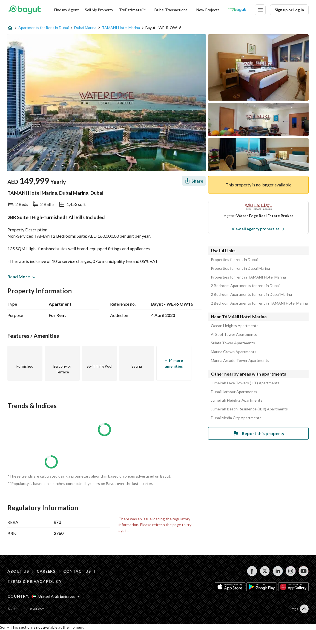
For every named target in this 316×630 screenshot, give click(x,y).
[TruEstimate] (132, 9)
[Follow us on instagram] (291, 571)
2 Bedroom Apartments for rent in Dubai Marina (251, 294)
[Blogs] (237, 9)
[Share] (194, 181)
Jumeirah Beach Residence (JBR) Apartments (249, 409)
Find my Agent (66, 9)
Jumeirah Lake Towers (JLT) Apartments (245, 383)
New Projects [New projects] (208, 9)
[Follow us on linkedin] (278, 571)
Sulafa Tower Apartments (233, 343)
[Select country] (56, 596)
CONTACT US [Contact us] (77, 571)
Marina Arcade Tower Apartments (240, 360)
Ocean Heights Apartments (234, 325)
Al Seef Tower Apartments (234, 334)
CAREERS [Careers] (46, 571)
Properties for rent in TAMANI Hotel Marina (248, 277)
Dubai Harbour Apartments (234, 392)
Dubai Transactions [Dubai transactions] (171, 9)
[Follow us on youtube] (303, 571)
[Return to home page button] (24, 9)
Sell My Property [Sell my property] (99, 9)
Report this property (258, 433)
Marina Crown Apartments (233, 352)
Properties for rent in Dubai (234, 259)
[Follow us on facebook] (252, 571)
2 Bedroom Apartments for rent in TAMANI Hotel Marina (259, 303)
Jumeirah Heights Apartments (236, 400)
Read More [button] (21, 276)
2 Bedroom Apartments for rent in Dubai (245, 285)
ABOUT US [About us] (18, 571)
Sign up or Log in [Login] (289, 9)
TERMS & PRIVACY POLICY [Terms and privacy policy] (34, 581)
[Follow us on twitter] (265, 571)
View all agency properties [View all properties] (258, 228)
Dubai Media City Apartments (236, 418)
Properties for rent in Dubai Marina (240, 268)
